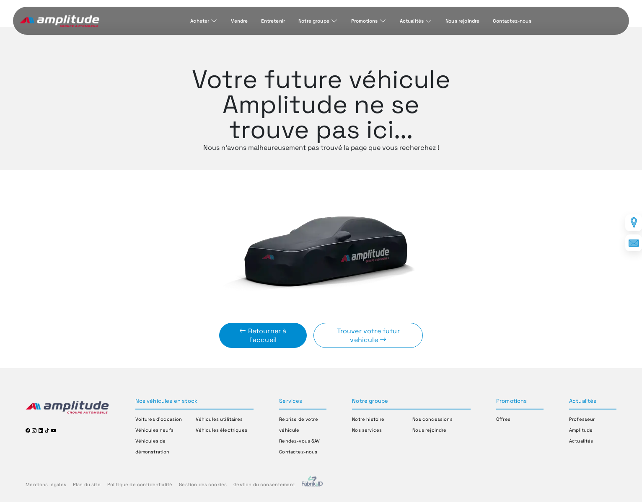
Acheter (199, 21)
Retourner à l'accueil (262, 335)
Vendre (239, 21)
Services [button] (290, 400)
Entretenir (273, 21)
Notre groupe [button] (370, 400)
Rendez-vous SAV (299, 441)
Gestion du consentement (264, 484)
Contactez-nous (512, 21)
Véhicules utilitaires (219, 419)
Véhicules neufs (154, 430)
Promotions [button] (511, 400)
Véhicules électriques (221, 430)
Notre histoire (368, 419)
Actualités (412, 21)
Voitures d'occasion (158, 419)
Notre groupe (313, 21)
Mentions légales (46, 484)
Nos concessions (432, 419)
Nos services (367, 430)
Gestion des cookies (203, 484)
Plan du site (87, 484)
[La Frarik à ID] (312, 485)
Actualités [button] (583, 400)
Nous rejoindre (462, 21)
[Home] (59, 21)
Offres (503, 419)
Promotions (364, 21)
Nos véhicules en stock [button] (166, 400)
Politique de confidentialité (139, 484)
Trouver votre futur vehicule (368, 335)
